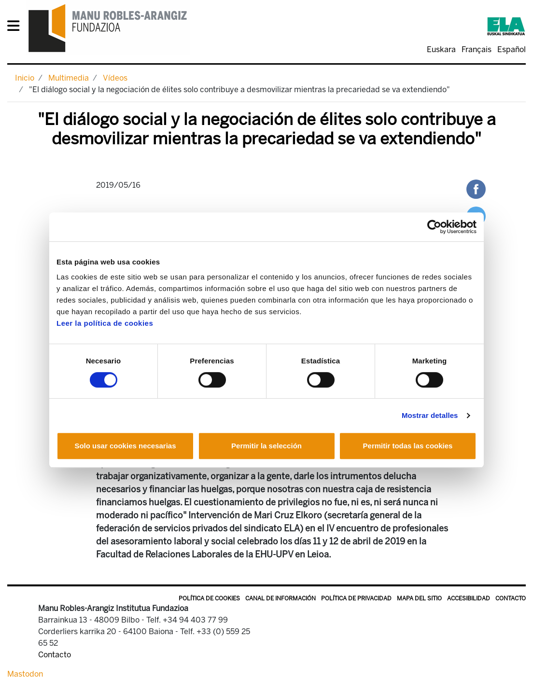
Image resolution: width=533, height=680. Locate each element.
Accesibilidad (468, 598)
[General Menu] (16, 28)
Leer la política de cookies (104, 323)
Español (511, 49)
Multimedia (68, 78)
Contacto (510, 598)
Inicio (24, 78)
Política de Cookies (209, 598)
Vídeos (115, 78)
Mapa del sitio (419, 598)
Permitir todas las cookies (408, 446)
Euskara (441, 49)
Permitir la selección (266, 446)
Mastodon (25, 674)
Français (476, 49)
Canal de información (280, 598)
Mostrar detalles (430, 415)
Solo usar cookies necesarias (125, 446)
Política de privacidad (356, 598)
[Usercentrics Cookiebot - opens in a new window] (434, 227)
